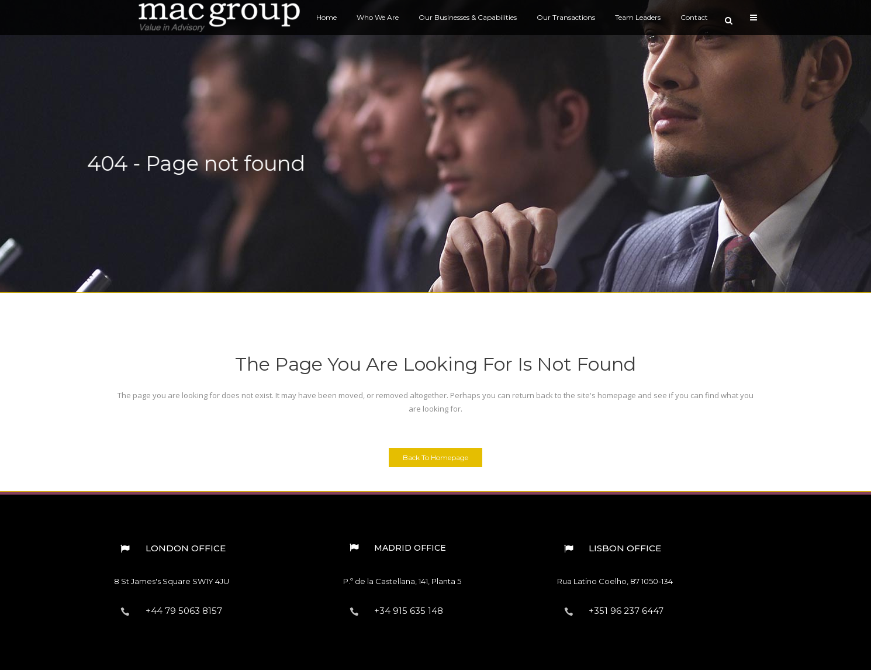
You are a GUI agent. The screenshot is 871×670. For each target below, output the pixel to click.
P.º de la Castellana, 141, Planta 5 (402, 581)
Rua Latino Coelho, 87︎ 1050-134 (615, 581)
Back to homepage (435, 457)
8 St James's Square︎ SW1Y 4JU (171, 581)
